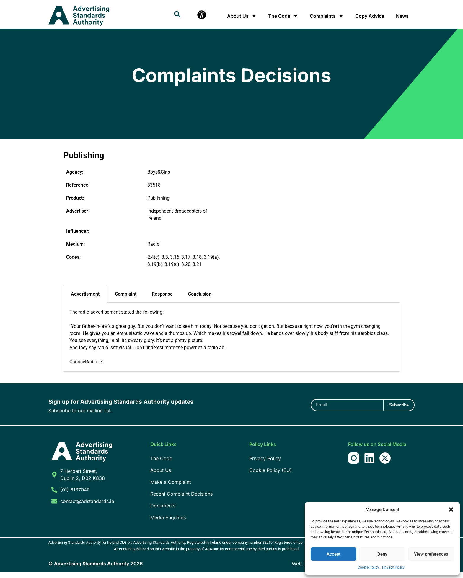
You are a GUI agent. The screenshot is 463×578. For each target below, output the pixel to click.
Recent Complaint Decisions (181, 500)
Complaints (326, 16)
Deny (382, 554)
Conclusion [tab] (199, 300)
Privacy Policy (393, 567)
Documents (162, 512)
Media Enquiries (168, 524)
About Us (241, 16)
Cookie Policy (368, 567)
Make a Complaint (170, 488)
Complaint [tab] (125, 300)
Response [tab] (162, 300)
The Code (283, 16)
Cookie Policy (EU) (270, 476)
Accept (333, 554)
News (402, 16)
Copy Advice (369, 16)
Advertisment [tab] (85, 300)
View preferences (431, 554)
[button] (451, 509)
